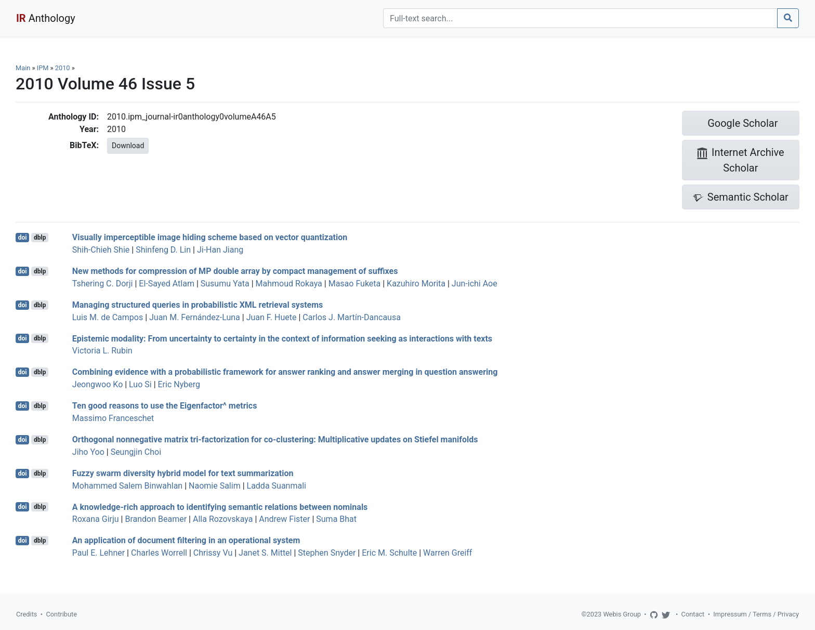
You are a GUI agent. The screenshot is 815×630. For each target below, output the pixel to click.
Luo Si (140, 384)
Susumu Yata (225, 283)
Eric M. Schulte (389, 553)
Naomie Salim (215, 486)
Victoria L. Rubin (102, 351)
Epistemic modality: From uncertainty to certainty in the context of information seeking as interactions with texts (282, 338)
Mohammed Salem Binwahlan (127, 486)
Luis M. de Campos (107, 317)
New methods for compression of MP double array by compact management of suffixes (235, 271)
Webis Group (622, 614)
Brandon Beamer (156, 519)
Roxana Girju (95, 519)
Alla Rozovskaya (223, 519)
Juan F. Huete (271, 317)
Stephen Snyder (327, 553)
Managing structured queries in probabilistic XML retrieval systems (197, 305)
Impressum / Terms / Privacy (756, 614)
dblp (40, 237)
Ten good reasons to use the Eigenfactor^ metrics (164, 406)
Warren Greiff (447, 553)
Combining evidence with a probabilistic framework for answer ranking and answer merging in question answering (285, 372)
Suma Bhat (336, 519)
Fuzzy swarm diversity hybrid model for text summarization (183, 473)
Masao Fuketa (354, 283)
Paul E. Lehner (98, 553)
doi (22, 237)
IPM (43, 68)
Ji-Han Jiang (220, 250)
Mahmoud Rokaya (289, 283)
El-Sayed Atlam (166, 283)
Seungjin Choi (136, 452)
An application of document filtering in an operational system (186, 540)
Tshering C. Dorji (102, 283)
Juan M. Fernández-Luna (194, 317)
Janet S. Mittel (265, 553)
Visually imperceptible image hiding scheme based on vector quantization (209, 237)
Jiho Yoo (88, 452)
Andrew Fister (284, 519)
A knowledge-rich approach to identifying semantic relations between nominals (220, 506)
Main (23, 68)
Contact (693, 614)
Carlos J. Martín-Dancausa (352, 317)
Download (128, 145)
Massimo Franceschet (113, 418)
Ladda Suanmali (276, 486)
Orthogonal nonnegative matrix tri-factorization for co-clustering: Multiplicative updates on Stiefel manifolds (275, 439)
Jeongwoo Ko (97, 384)
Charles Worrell (159, 553)
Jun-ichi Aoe (474, 283)
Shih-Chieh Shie (101, 250)
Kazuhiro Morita (416, 283)
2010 (62, 68)
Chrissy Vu (212, 553)
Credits (26, 614)
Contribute (61, 614)
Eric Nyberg (179, 384)
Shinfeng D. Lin (163, 250)
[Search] (580, 18)
